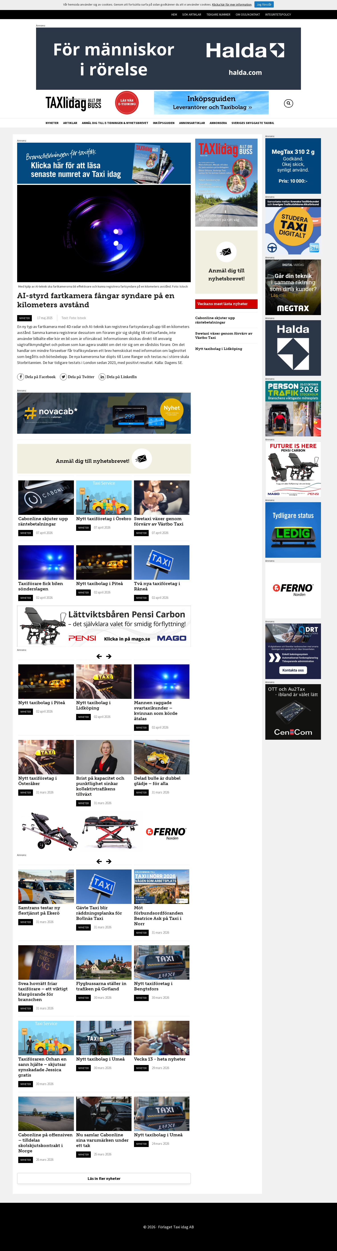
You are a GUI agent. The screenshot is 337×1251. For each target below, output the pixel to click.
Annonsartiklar (192, 123)
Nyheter (52, 123)
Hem (174, 14)
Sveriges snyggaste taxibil (252, 123)
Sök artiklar (191, 14)
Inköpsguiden (164, 123)
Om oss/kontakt (248, 14)
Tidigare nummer (218, 14)
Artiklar (70, 123)
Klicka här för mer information (232, 4)
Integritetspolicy (278, 14)
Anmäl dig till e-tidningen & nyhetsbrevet (115, 123)
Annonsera (218, 123)
